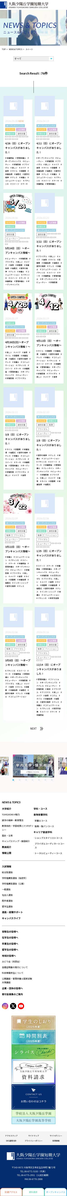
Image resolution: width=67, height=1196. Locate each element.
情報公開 (6, 853)
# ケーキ (24, 183)
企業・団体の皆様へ (12, 988)
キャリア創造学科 (43, 832)
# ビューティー (11, 258)
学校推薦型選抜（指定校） (15, 877)
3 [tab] (26, 780)
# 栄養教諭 (9, 158)
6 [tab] (45, 780)
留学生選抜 (7, 906)
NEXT (33, 728)
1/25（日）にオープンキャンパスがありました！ (48, 555)
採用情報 (55, 1140)
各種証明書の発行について (15, 967)
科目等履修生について (12, 972)
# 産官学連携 (53, 598)
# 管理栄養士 (21, 158)
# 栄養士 (22, 177)
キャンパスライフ (11, 918)
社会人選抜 (7, 894)
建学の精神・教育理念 (12, 820)
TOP (4, 49)
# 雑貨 (47, 689)
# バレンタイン (48, 468)
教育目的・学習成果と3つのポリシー (17, 827)
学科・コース (40, 808)
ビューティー (12, 238)
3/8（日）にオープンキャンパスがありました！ (17, 439)
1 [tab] (13, 780)
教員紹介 (6, 847)
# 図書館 (22, 171)
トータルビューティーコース (48, 853)
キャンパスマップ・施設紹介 (16, 841)
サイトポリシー (56, 1135)
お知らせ (10, 133)
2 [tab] (19, 780)
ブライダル (43, 429)
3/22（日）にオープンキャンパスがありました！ (48, 246)
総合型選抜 (7, 872)
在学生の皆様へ (10, 937)
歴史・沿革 (7, 835)
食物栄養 (21, 133)
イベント (10, 129)
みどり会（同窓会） (11, 961)
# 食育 (11, 265)
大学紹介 (6, 808)
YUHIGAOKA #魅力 (11, 814)
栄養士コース (41, 820)
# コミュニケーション (49, 269)
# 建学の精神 (22, 358)
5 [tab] (39, 780)
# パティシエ (21, 365)
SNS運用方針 (11, 1140)
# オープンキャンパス (45, 158)
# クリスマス (45, 692)
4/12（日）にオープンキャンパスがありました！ (48, 147)
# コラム (53, 695)
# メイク (22, 167)
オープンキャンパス (15, 125)
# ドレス (14, 177)
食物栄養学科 (41, 814)
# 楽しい (14, 167)
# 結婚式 (17, 174)
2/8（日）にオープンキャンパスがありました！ (48, 445)
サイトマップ (33, 1135)
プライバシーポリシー (34, 1140)
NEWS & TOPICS (11, 802)
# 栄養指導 (46, 262)
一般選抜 (6, 889)
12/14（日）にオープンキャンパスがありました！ (48, 669)
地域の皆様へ (9, 955)
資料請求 (33, 1191)
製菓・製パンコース (44, 826)
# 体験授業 (16, 164)
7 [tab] (52, 780)
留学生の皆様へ (10, 949)
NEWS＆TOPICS (15, 49)
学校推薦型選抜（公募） (14, 883)
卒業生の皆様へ (10, 943)
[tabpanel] (33, 766)
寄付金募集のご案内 (12, 994)
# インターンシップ (20, 582)
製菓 (51, 424)
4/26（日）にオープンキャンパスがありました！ (17, 147)
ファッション (51, 535)
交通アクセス (11, 1191)
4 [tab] (32, 780)
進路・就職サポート (12, 912)
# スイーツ (15, 183)
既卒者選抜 (7, 900)
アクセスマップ (11, 1135)
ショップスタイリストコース (48, 837)
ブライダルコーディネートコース (49, 845)
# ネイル (14, 171)
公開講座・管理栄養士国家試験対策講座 (17, 980)
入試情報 (21, 129)
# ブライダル (41, 256)
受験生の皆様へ (10, 931)
